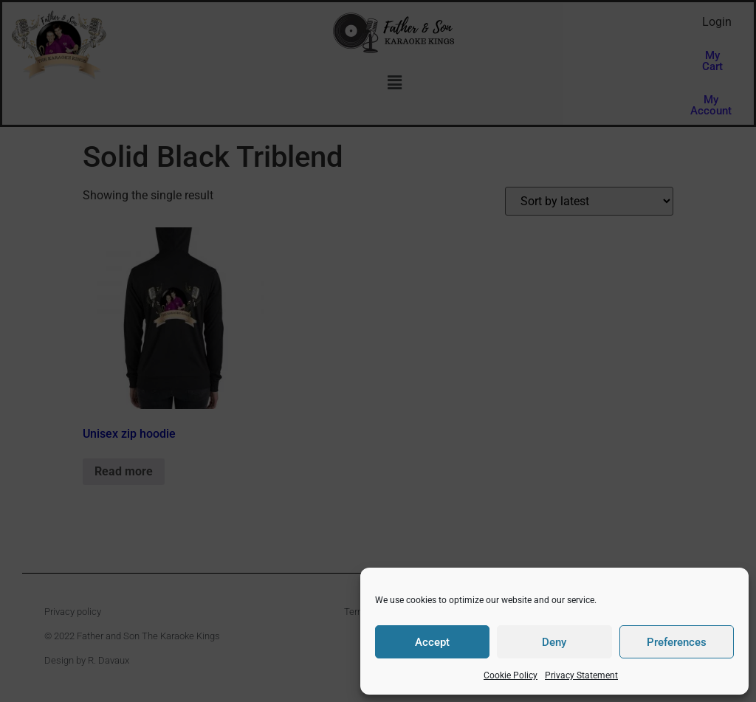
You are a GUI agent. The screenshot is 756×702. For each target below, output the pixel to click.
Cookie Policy (510, 675)
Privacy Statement (581, 675)
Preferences (677, 642)
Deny (554, 642)
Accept (432, 642)
